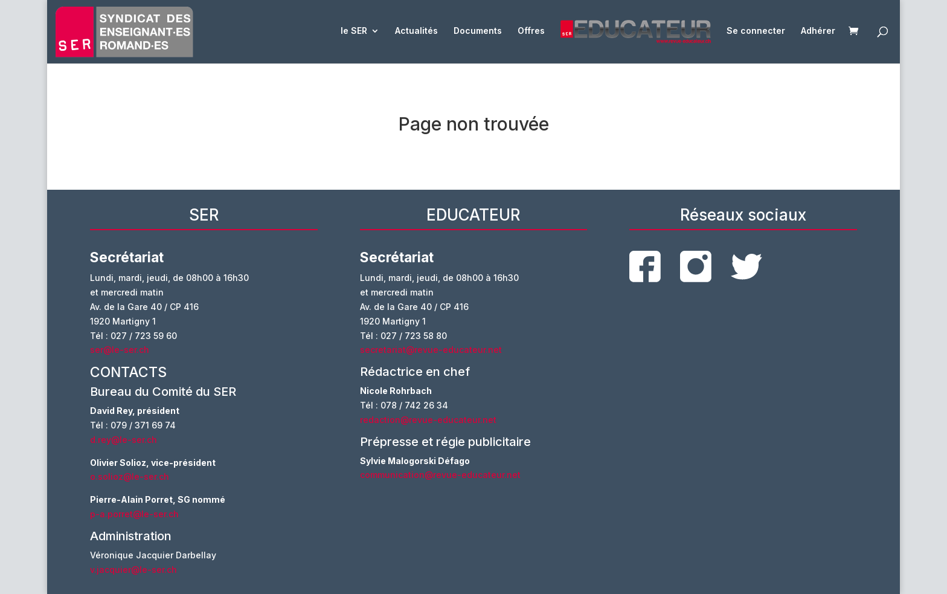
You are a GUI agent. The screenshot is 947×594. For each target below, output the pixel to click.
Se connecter (756, 31)
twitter (746, 267)
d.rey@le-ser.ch (123, 439)
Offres (531, 31)
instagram (695, 266)
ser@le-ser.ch (119, 349)
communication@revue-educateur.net (440, 475)
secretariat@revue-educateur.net (431, 349)
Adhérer (818, 31)
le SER (354, 31)
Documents (478, 31)
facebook (645, 266)
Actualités (416, 31)
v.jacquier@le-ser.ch (133, 569)
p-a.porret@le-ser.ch (134, 514)
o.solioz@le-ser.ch (129, 476)
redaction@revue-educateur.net (428, 420)
